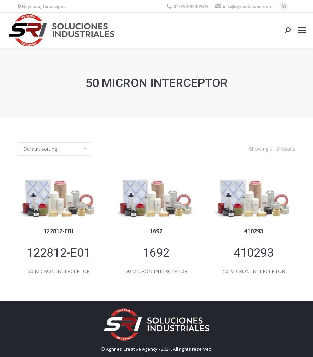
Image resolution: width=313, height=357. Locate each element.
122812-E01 (59, 231)
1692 (156, 231)
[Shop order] (54, 149)
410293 (253, 231)
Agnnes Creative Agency (132, 349)
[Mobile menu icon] (302, 30)
